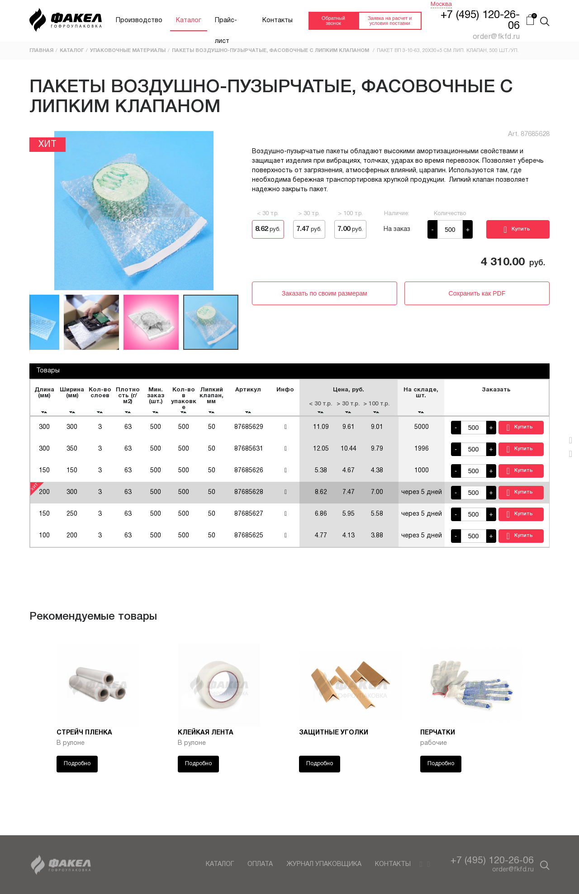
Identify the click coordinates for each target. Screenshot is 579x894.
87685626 (248, 475)
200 (72, 540)
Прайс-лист (226, 24)
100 (44, 540)
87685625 (248, 540)
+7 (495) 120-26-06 (492, 860)
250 (72, 518)
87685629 (248, 431)
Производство (139, 21)
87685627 (248, 518)
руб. (267, 229)
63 (128, 431)
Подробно (77, 768)
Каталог (188, 21)
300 (44, 431)
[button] (37, 210)
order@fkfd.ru (513, 870)
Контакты (277, 21)
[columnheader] (44, 400)
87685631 (248, 453)
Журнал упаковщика (323, 864)
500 (156, 431)
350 (72, 453)
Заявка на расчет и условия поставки (390, 20)
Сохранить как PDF (477, 293)
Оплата (260, 864)
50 (211, 431)
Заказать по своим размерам (324, 293)
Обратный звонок (333, 20)
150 (44, 475)
